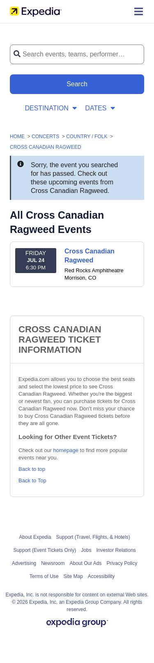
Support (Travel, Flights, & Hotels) (93, 537)
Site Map (73, 576)
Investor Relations (116, 550)
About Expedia (35, 537)
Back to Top (32, 480)
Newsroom (52, 563)
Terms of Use (44, 576)
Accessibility (101, 576)
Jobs (86, 550)
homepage (65, 450)
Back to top (31, 469)
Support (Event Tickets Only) (44, 550)
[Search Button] (77, 84)
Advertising (24, 563)
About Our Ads (86, 563)
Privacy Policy (122, 563)
